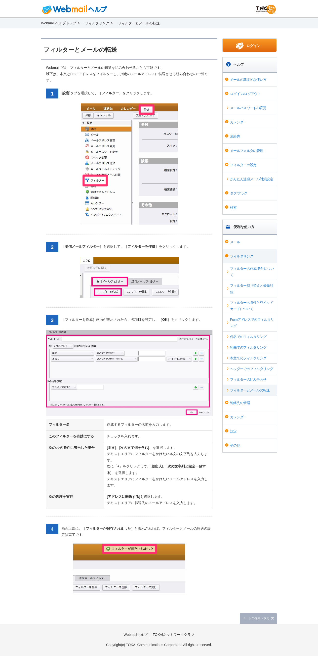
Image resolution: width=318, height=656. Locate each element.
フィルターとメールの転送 (250, 390)
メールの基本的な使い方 (248, 80)
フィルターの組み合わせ (248, 379)
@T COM (265, 9)
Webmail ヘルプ (74, 9)
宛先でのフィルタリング (248, 347)
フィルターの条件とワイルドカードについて (251, 306)
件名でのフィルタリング (248, 337)
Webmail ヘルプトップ (58, 23)
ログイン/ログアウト (245, 94)
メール (235, 242)
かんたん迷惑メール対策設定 (251, 179)
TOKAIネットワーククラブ (174, 635)
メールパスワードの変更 (248, 108)
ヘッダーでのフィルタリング (251, 369)
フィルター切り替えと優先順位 (251, 288)
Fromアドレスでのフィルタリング (252, 323)
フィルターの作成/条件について (252, 272)
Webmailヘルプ (136, 635)
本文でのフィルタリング (248, 358)
